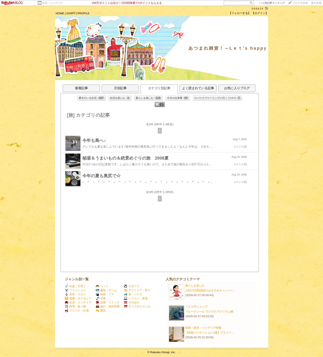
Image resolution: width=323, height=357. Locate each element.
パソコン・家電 (136, 298)
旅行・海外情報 (108, 306)
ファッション (75, 290)
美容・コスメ (75, 294)
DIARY (71, 13)
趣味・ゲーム (106, 290)
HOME (60, 13)
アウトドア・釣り (137, 290)
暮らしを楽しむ (195, 285)
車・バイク (133, 294)
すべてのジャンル (137, 306)
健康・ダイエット (78, 298)
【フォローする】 (240, 13)
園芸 (101, 310)
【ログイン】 (260, 13)
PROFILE (83, 13)
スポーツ (131, 286)
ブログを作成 (300, 2)
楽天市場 (316, 2)
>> (272, 2)
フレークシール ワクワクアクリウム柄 (209, 311)
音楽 (101, 298)
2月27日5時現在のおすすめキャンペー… (210, 290)
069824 (257, 8)
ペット (102, 286)
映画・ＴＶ (105, 294)
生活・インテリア (52, 2)
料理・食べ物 (75, 306)
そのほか (131, 302)
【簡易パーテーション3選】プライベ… (209, 332)
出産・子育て (75, 286)
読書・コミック (108, 302)
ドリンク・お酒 (77, 310)
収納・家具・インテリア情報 (203, 327)
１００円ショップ (196, 306)
